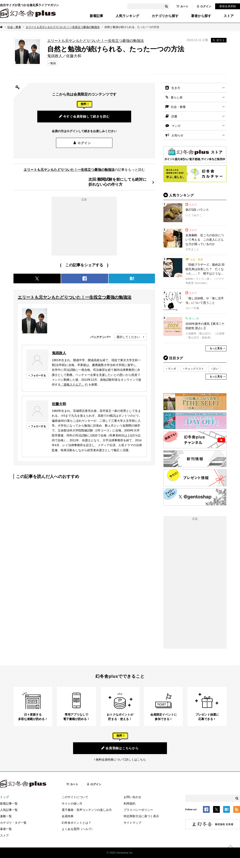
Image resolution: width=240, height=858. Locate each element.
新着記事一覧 (9, 803)
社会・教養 (14, 27)
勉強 (53, 63)
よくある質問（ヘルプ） (78, 829)
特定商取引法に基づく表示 (141, 816)
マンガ (176, 125)
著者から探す (201, 16)
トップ (4, 797)
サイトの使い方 (72, 803)
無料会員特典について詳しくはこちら (121, 759)
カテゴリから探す (165, 16)
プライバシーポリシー (138, 810)
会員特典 (67, 816)
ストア (229, 16)
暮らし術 (177, 97)
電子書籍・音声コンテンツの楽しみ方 (87, 810)
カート (182, 6)
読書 (174, 116)
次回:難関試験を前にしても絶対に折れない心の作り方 (117, 182)
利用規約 (129, 803)
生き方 (175, 88)
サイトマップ (132, 822)
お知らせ (177, 135)
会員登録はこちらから (120, 748)
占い (216, 368)
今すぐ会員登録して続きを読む (84, 116)
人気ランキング (127, 16)
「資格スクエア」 (72, 384)
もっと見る (216, 348)
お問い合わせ (132, 797)
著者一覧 (6, 829)
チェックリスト (194, 368)
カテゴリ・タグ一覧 (13, 822)
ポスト (218, 40)
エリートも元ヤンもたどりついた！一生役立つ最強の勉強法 (63, 27)
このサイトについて (75, 797)
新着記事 (96, 16)
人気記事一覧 (9, 810)
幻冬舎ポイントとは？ (76, 822)
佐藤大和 (59, 404)
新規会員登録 (227, 6)
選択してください (128, 337)
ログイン (204, 6)
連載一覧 (6, 816)
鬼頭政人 (59, 353)
